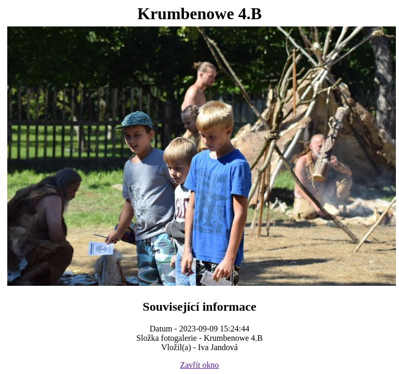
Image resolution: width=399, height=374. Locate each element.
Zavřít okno (199, 365)
